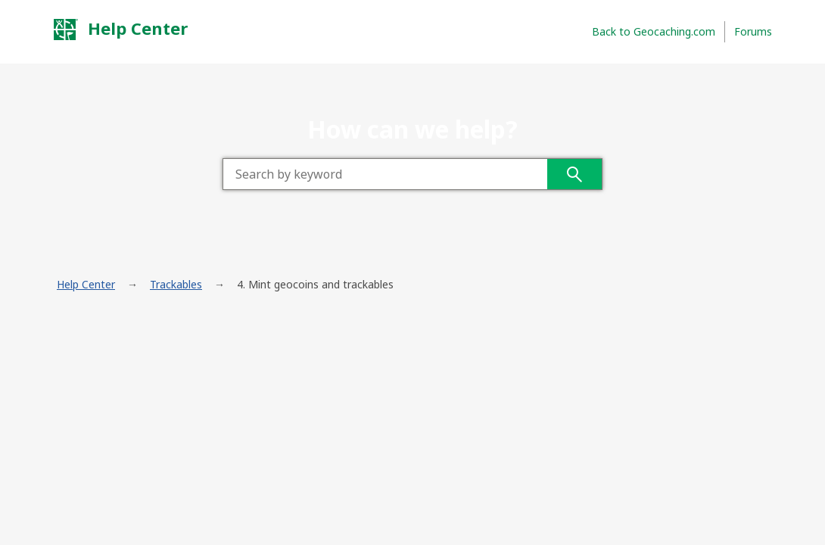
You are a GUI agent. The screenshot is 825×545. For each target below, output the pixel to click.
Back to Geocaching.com (653, 31)
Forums (753, 31)
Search (574, 174)
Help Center (120, 29)
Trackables (176, 284)
